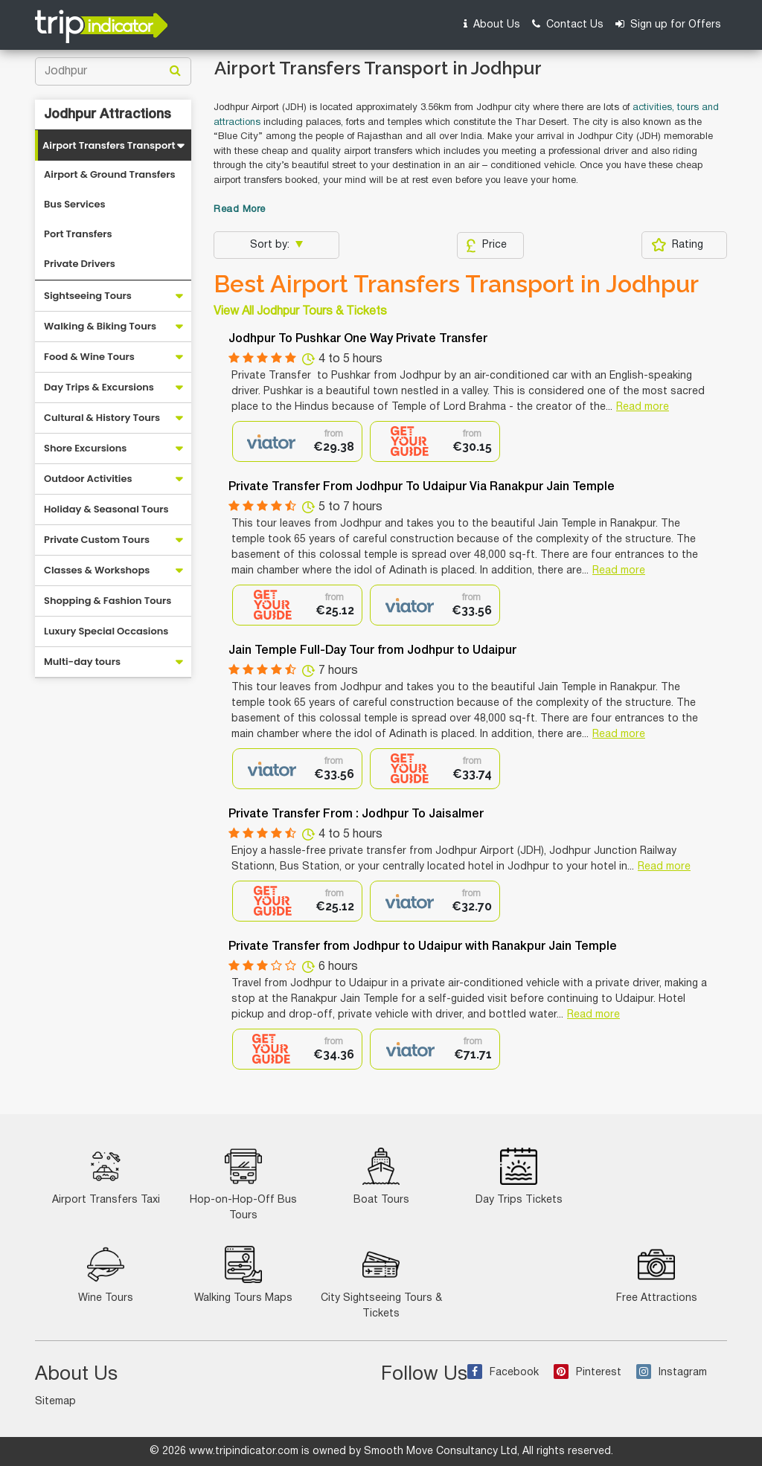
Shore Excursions (85, 448)
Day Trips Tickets (519, 1176)
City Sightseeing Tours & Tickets (381, 1282)
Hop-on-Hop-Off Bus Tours (243, 1184)
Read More (240, 209)
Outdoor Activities (88, 479)
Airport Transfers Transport (109, 145)
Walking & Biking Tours (100, 326)
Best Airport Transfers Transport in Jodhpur (456, 284)
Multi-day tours (82, 662)
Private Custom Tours (97, 540)
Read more (642, 407)
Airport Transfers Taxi (106, 1176)
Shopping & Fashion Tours (107, 601)
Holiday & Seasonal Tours (106, 509)
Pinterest (587, 1372)
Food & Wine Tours (89, 357)
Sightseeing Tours (88, 296)
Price (486, 245)
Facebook (503, 1372)
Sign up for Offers (668, 24)
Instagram (671, 1372)
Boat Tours (381, 1176)
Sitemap (55, 1401)
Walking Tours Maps (243, 1274)
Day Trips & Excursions (99, 387)
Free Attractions (656, 1274)
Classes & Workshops (97, 570)
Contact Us (567, 24)
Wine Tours (105, 1274)
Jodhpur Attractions (107, 114)
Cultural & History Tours (102, 418)
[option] (297, 441)
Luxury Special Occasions (106, 631)
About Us (492, 24)
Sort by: (271, 245)
